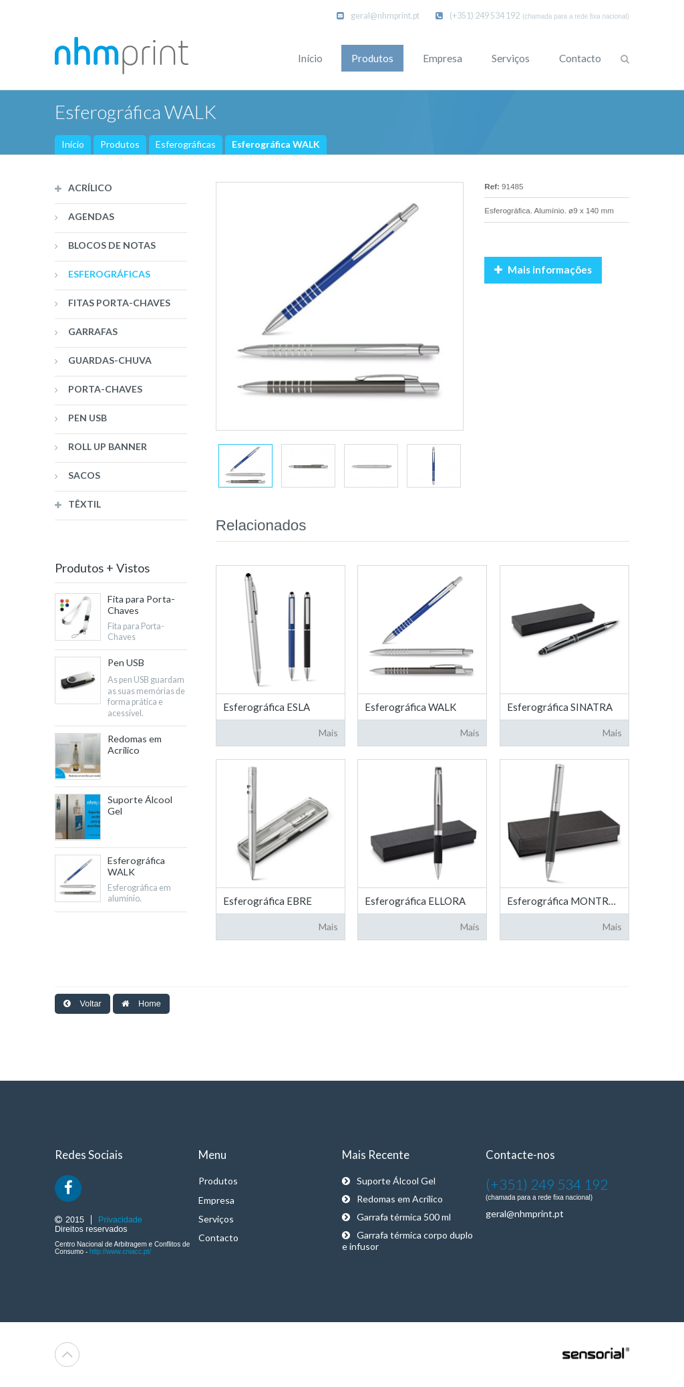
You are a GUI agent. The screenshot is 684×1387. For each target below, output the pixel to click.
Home (141, 1003)
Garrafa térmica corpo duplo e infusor (407, 1240)
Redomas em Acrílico (392, 1198)
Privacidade (120, 1219)
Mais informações (543, 269)
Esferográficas (186, 144)
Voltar (82, 1003)
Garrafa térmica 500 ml (396, 1216)
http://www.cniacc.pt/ (120, 1251)
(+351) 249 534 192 (478, 16)
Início (72, 144)
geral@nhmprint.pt (378, 16)
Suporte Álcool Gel (389, 1180)
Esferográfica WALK (276, 144)
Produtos (120, 144)
